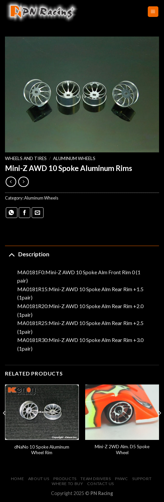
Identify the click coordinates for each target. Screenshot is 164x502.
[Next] (159, 426)
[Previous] (4, 426)
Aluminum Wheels (74, 158)
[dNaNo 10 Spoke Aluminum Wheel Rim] (42, 412)
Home (17, 478)
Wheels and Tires (26, 158)
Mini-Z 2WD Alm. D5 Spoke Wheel (122, 449)
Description (27, 254)
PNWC (121, 478)
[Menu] (153, 11)
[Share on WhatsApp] (12, 212)
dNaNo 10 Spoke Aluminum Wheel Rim (41, 450)
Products (65, 478)
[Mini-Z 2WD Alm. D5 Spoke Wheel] (122, 412)
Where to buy (67, 483)
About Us (38, 478)
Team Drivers (96, 478)
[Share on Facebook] (24, 212)
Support (141, 478)
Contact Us (100, 483)
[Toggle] (11, 254)
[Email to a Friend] (37, 212)
